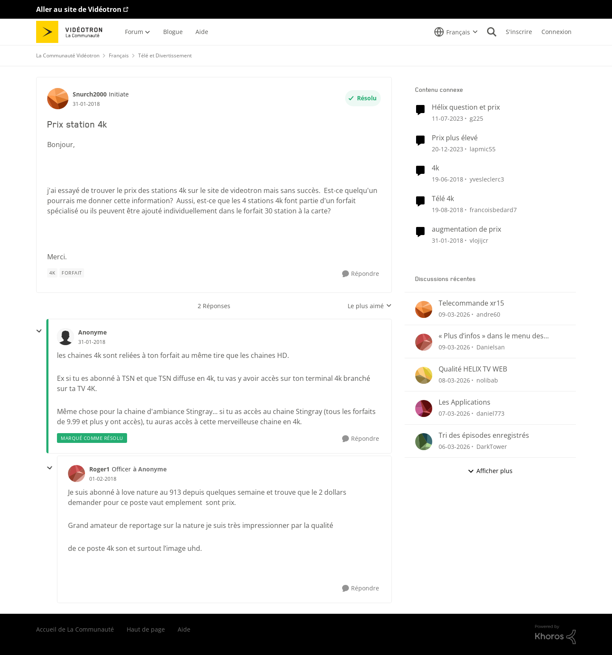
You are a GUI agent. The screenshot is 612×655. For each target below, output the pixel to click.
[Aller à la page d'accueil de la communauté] (72, 32)
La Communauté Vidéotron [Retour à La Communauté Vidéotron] (67, 55)
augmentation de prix (466, 229)
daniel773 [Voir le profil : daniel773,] (490, 413)
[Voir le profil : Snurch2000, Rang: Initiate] (57, 98)
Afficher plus (490, 471)
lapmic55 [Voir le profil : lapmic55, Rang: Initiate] (483, 149)
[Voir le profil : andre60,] (423, 309)
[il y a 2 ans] (447, 148)
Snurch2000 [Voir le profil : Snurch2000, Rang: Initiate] (90, 94)
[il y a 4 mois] (454, 313)
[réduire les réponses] (39, 331)
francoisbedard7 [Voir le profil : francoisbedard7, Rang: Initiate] (493, 210)
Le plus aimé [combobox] (370, 306)
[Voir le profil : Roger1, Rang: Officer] (76, 473)
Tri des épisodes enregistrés (484, 435)
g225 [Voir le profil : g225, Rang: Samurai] (476, 118)
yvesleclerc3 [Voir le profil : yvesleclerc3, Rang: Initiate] (487, 179)
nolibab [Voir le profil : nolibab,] (487, 380)
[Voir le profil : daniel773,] (423, 408)
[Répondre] (360, 274)
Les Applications (464, 402)
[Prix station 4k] (91, 342)
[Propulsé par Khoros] (555, 634)
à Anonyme (150, 469)
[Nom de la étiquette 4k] (52, 273)
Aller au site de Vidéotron (79, 9)
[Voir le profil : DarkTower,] (423, 441)
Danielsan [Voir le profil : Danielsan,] (490, 347)
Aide (184, 629)
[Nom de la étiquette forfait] (72, 273)
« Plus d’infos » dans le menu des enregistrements (491, 336)
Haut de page (146, 629)
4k (435, 168)
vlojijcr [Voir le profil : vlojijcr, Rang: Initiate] (479, 240)
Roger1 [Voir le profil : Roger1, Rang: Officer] (99, 469)
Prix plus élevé (455, 137)
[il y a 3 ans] (447, 118)
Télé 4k (443, 198)
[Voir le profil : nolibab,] (423, 375)
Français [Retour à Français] (119, 55)
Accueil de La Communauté (75, 629)
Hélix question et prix (466, 107)
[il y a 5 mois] (454, 380)
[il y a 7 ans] (447, 209)
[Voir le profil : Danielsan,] (423, 342)
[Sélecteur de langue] (456, 31)
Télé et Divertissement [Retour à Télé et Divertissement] (165, 55)
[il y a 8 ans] (447, 179)
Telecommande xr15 (471, 303)
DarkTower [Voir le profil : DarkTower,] (491, 446)
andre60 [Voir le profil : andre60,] (488, 314)
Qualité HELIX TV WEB (473, 369)
